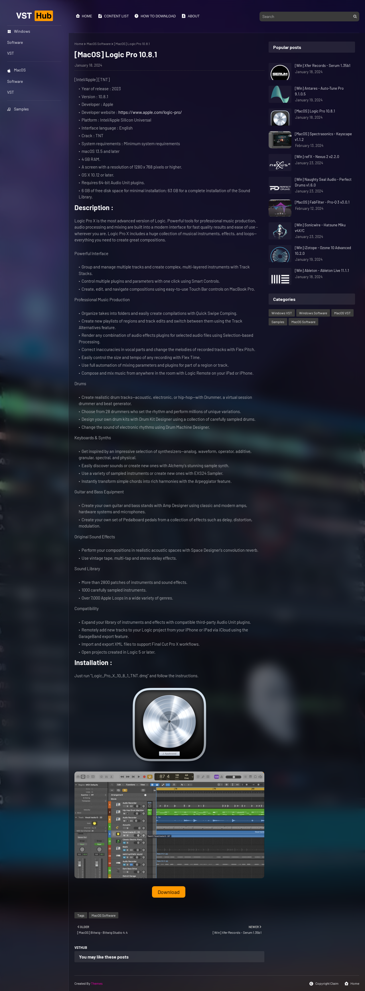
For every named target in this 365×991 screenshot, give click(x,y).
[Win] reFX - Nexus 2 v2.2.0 (317, 156)
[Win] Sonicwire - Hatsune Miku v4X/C (320, 228)
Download (169, 892)
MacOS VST (342, 313)
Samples (18, 108)
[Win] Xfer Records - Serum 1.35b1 (322, 65)
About (190, 16)
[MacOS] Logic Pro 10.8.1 (315, 111)
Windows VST (281, 313)
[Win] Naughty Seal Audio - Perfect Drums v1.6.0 (323, 182)
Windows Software (313, 313)
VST (10, 92)
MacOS (16, 69)
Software (15, 81)
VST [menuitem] (10, 53)
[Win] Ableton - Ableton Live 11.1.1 (322, 270)
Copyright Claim (323, 983)
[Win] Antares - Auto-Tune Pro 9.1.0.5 (319, 91)
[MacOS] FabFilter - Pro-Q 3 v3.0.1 (322, 202)
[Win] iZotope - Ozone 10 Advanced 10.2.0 (323, 250)
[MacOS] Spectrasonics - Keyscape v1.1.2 (323, 137)
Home (84, 16)
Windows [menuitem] (18, 31)
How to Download (155, 16)
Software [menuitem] (15, 42)
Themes (97, 983)
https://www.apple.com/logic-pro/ (150, 112)
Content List (113, 16)
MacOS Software (99, 44)
